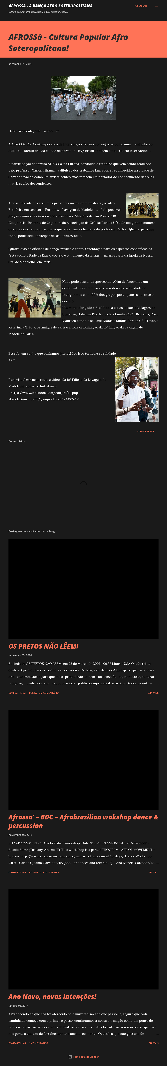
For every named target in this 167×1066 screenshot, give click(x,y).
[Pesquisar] (141, 6)
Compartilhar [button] (146, 431)
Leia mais (153, 692)
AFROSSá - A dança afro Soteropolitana (50, 6)
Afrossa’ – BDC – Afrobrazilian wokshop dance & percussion (83, 821)
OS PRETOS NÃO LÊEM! (43, 646)
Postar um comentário (44, 692)
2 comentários (38, 1043)
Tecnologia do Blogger (83, 1056)
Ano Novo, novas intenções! (52, 996)
